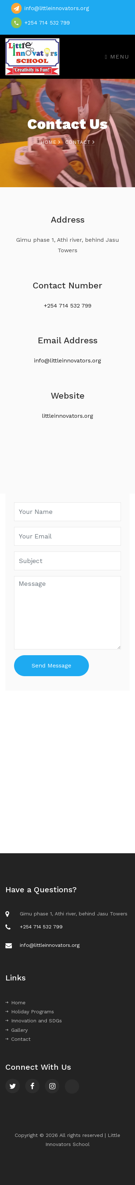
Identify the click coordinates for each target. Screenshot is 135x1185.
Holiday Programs (29, 1011)
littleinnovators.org (67, 415)
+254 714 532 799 (47, 23)
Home (50, 142)
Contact (18, 1039)
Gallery (16, 1030)
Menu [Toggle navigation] (117, 56)
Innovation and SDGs (33, 1020)
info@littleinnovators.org (56, 8)
